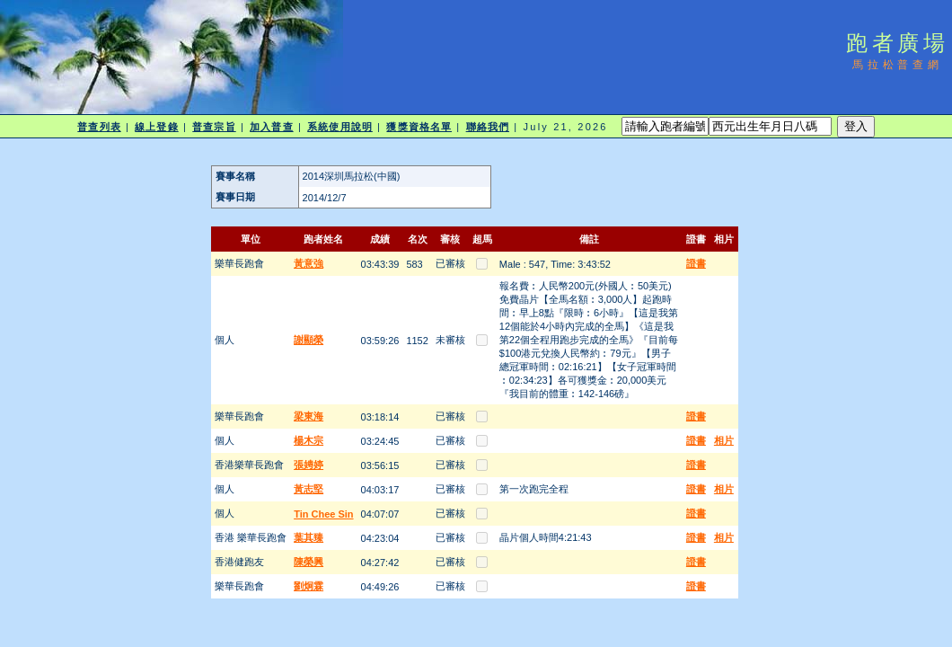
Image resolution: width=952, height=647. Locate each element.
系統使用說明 (340, 126)
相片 (724, 440)
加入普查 (271, 126)
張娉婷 (308, 464)
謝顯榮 (308, 339)
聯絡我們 (487, 126)
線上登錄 (156, 126)
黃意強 (308, 263)
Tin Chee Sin (323, 514)
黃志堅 (308, 488)
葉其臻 (308, 537)
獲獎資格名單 (419, 126)
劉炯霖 (308, 586)
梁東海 (308, 416)
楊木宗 (308, 440)
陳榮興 (308, 561)
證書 (696, 263)
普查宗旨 (213, 126)
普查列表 (98, 126)
